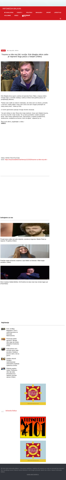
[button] (19, 12)
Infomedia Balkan (11, 411)
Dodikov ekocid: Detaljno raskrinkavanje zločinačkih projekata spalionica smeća (12, 362)
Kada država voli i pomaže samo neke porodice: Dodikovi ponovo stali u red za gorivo (12, 352)
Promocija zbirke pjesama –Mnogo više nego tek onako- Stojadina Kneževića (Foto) (12, 342)
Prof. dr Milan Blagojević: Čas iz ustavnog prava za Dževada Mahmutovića (12, 332)
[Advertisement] (33, 33)
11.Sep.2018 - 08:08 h (12, 50)
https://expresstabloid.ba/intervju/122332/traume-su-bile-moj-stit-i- (26, 159)
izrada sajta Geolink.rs (33, 474)
